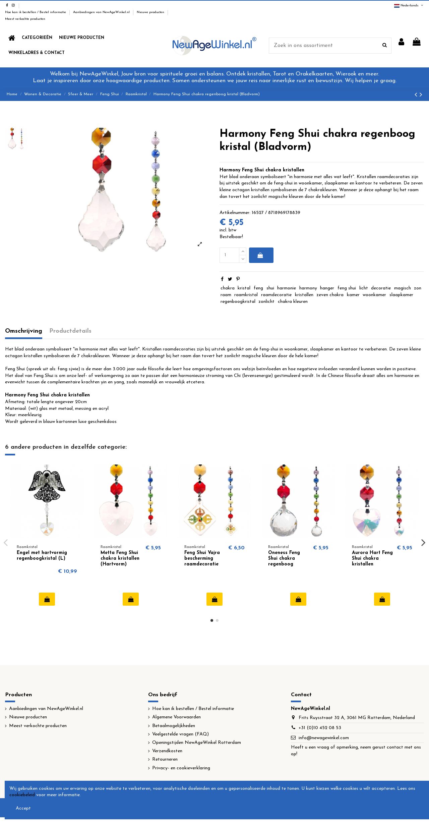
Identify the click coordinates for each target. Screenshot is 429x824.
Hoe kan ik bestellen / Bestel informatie (36, 12)
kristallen (304, 294)
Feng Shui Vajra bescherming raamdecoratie (202, 558)
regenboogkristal (238, 301)
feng (258, 288)
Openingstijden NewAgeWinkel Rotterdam (196, 742)
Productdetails (70, 331)
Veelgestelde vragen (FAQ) (180, 734)
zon (417, 288)
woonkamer (374, 294)
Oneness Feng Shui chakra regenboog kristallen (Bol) (285, 561)
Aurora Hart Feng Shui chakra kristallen (372, 558)
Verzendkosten (167, 751)
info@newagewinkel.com (324, 737)
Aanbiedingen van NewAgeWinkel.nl (102, 12)
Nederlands (409, 5)
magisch (402, 288)
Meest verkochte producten (25, 19)
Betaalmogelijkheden (173, 725)
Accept (23, 808)
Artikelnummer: (235, 212)
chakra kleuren (293, 301)
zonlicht (266, 301)
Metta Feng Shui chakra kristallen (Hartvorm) (120, 558)
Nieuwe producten (151, 12)
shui (270, 288)
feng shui (347, 288)
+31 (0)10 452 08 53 (320, 727)
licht (363, 288)
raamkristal (246, 294)
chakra (228, 288)
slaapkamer (401, 294)
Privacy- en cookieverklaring (181, 768)
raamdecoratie (276, 294)
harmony (308, 288)
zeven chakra (330, 294)
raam (226, 294)
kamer (353, 294)
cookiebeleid (22, 795)
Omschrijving (23, 331)
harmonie (286, 288)
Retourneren (165, 759)
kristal (244, 288)
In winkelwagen (259, 255)
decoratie (381, 288)
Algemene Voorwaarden (176, 717)
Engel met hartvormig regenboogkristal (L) (42, 555)
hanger (327, 288)
